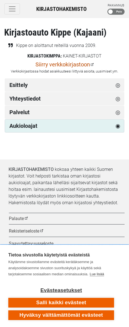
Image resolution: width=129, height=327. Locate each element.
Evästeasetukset (61, 290)
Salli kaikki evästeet (61, 302)
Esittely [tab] (18, 85)
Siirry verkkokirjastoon (62, 64)
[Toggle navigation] (12, 8)
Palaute (16, 218)
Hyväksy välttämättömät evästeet (61, 315)
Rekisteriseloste (24, 231)
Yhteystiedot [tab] (25, 98)
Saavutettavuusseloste (31, 243)
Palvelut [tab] (19, 112)
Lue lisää (97, 274)
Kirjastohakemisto (61, 9)
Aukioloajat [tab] (23, 126)
